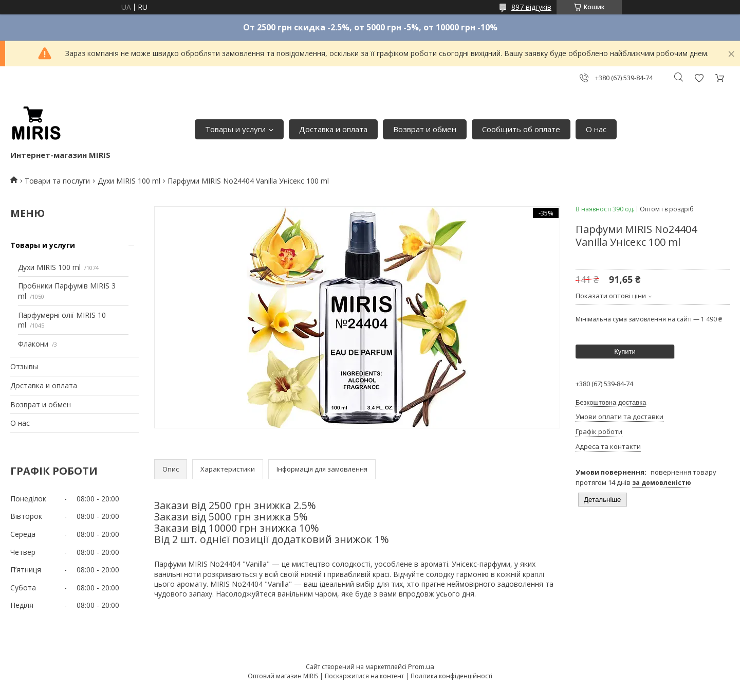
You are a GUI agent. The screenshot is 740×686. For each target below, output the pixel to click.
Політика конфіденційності (451, 676)
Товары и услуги (235, 129)
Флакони (33, 344)
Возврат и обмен (424, 129)
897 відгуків (531, 7)
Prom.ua (421, 666)
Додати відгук (699, 78)
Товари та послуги (57, 181)
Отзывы (24, 366)
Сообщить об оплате (521, 129)
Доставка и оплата (333, 129)
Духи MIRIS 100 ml (129, 181)
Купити (625, 351)
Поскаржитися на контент (364, 676)
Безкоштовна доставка (611, 402)
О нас (596, 129)
